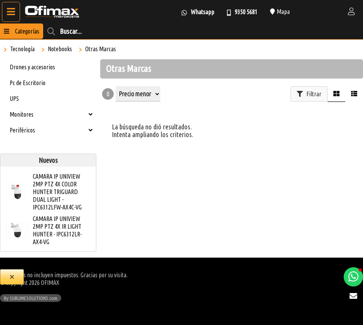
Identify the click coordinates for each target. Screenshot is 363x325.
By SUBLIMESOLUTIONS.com (30, 298)
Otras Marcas (100, 48)
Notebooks (60, 48)
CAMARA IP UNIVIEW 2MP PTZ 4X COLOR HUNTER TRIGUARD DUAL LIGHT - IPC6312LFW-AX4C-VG (57, 192)
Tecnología (22, 48)
